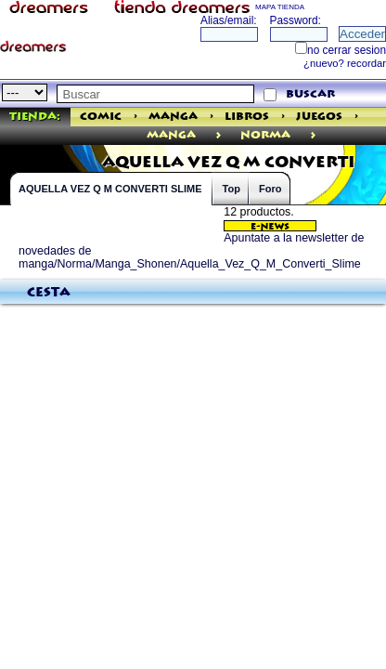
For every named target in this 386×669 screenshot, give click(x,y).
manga (171, 135)
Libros (247, 117)
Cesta (49, 292)
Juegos (319, 117)
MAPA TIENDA (279, 7)
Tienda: (34, 117)
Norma (265, 135)
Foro (270, 188)
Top (231, 188)
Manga (173, 117)
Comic (101, 117)
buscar (310, 94)
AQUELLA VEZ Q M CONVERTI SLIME (110, 188)
